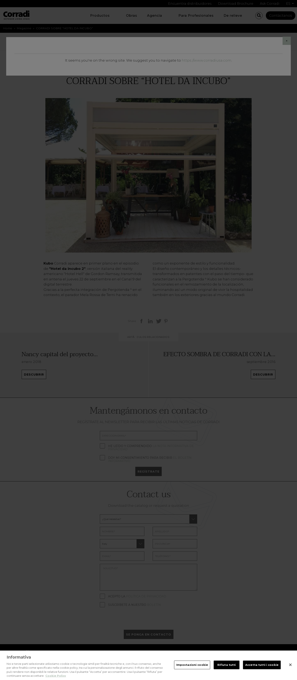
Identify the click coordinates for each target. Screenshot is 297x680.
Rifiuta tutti (226, 668)
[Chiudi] (290, 668)
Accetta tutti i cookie (261, 668)
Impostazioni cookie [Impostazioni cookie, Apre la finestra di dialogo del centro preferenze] (192, 668)
